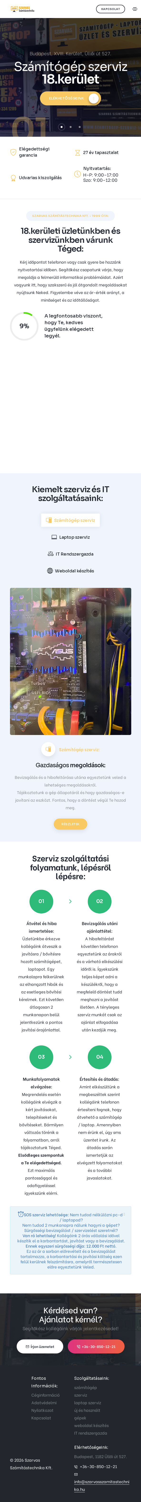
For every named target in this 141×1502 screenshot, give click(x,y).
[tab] (70, 520)
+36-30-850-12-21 (96, 1346)
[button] (62, 127)
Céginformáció (45, 1395)
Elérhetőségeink (74, 98)
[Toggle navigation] (134, 9)
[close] (124, 1214)
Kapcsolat (110, 9)
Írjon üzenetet (40, 1346)
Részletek (70, 824)
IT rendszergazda (90, 1433)
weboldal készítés (91, 1425)
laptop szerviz (87, 1402)
